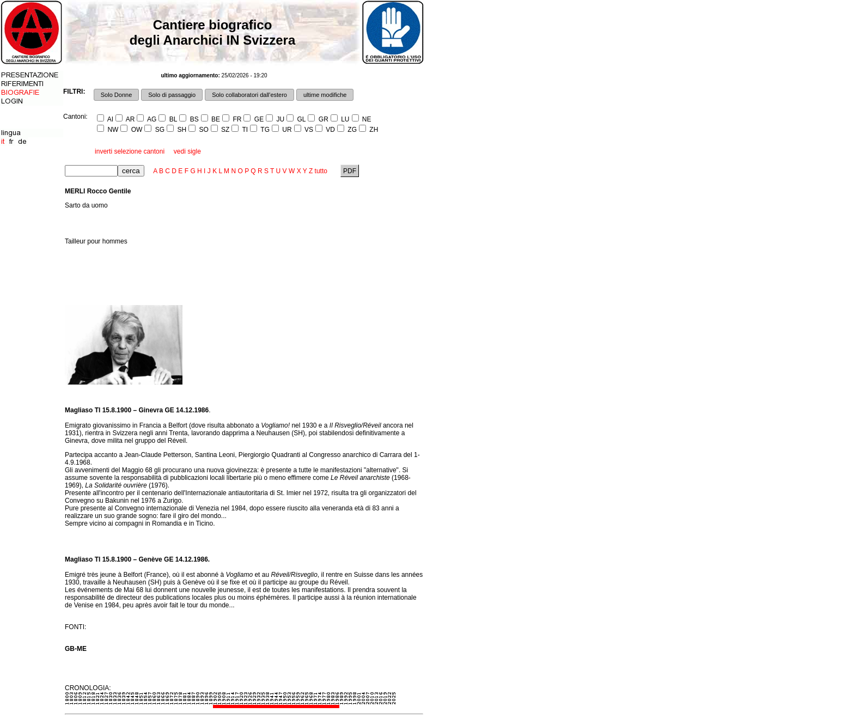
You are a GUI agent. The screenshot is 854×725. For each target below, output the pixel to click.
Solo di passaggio (172, 95)
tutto (321, 171)
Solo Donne (116, 95)
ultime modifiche (324, 95)
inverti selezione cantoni (129, 151)
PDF (349, 171)
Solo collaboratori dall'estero (249, 95)
